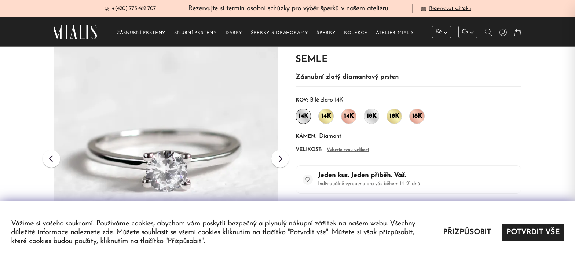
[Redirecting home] (75, 32)
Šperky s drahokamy (279, 33)
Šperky (325, 33)
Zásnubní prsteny (141, 33)
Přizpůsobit (467, 232)
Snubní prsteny (195, 33)
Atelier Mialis (395, 33)
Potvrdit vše (533, 232)
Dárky (234, 33)
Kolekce (355, 33)
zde (107, 232)
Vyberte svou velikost (348, 150)
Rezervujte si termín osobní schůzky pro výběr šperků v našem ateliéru (288, 8)
